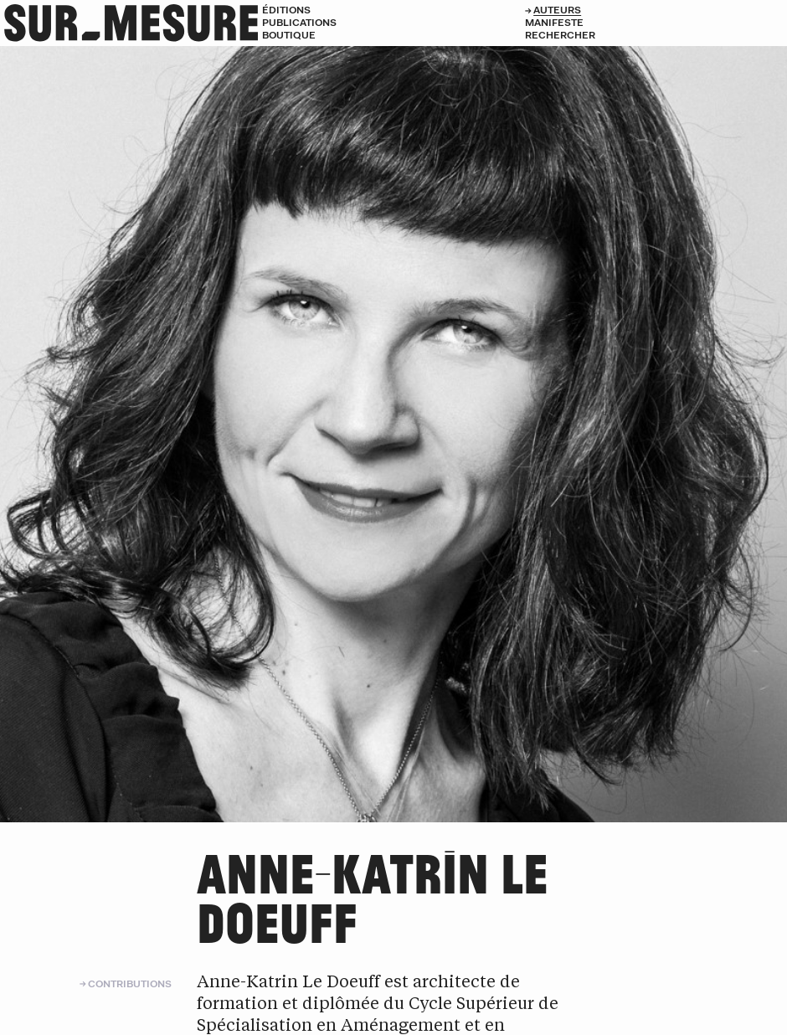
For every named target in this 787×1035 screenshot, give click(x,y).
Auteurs (557, 9)
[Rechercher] (656, 35)
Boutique (289, 35)
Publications (299, 22)
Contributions (130, 983)
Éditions (286, 9)
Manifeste (554, 22)
